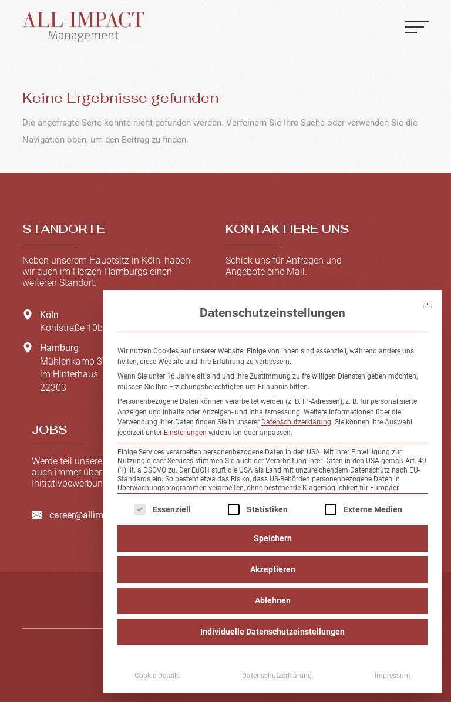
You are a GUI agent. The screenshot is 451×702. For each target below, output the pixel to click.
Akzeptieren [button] (272, 569)
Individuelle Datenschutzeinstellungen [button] (272, 631)
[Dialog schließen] (427, 304)
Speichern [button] (273, 538)
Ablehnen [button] (273, 600)
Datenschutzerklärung (296, 422)
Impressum (392, 675)
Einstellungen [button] (185, 432)
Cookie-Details (157, 675)
